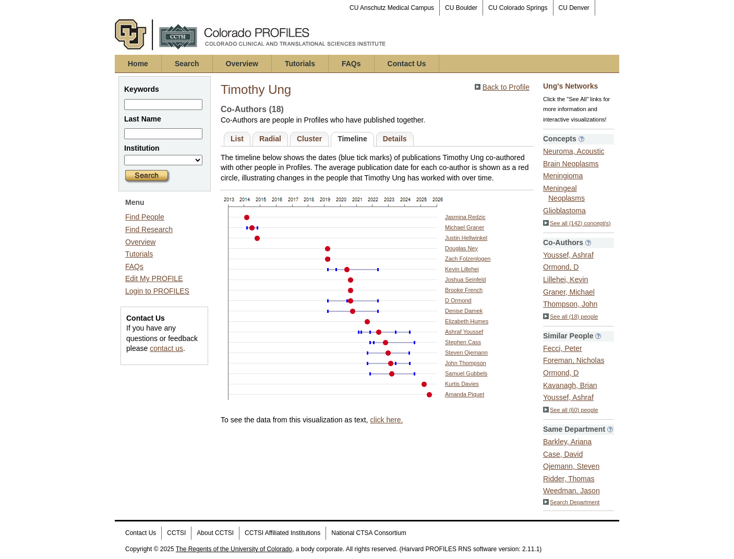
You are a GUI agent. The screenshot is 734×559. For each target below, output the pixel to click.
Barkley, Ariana (567, 442)
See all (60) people (570, 410)
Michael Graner (464, 227)
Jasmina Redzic (465, 217)
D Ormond (458, 300)
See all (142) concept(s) (577, 223)
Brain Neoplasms (571, 164)
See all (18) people (570, 316)
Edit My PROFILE (154, 278)
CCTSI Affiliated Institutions (282, 533)
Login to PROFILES (157, 291)
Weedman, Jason (571, 491)
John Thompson (465, 363)
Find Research (149, 229)
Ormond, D (561, 267)
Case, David (563, 454)
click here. (386, 420)
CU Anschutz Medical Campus (392, 7)
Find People (144, 217)
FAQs (351, 63)
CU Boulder (461, 7)
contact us (166, 348)
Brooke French (464, 290)
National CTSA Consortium (368, 533)
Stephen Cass (463, 342)
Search (187, 63)
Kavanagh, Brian (570, 385)
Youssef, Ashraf (568, 255)
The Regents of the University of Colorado (234, 549)
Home (138, 63)
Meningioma (563, 176)
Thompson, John (570, 304)
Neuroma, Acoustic (574, 151)
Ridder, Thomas (569, 479)
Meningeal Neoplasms (564, 193)
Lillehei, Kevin (565, 279)
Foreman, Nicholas (574, 360)
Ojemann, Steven (571, 466)
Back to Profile (506, 87)
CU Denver (574, 7)
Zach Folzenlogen (467, 259)
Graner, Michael (569, 292)
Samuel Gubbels (466, 373)
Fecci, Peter (562, 348)
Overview (242, 63)
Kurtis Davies (462, 384)
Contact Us (407, 63)
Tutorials (300, 63)
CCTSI (176, 533)
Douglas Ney (461, 248)
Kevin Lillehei (462, 269)
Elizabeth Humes (466, 321)
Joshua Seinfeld (465, 279)
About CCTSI (215, 533)
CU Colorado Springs (517, 7)
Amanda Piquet (464, 394)
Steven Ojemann (466, 352)
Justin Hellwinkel (466, 238)
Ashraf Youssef (464, 332)
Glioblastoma (564, 210)
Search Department (571, 502)
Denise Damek (464, 311)
